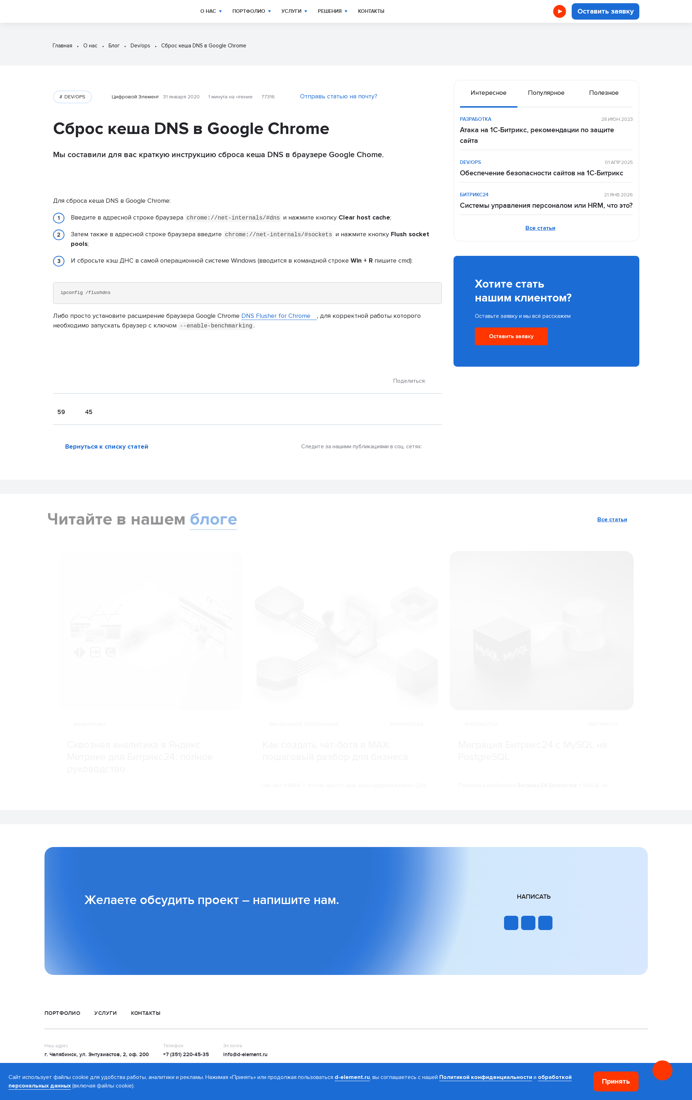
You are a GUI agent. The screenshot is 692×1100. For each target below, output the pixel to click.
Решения (320, 11)
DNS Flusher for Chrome (275, 316)
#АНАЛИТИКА (89, 734)
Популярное (546, 93)
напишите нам (294, 900)
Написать (534, 896)
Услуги (284, 11)
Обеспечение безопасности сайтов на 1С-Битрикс (541, 173)
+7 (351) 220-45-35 (186, 1054)
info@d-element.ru (245, 1054)
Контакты (360, 11)
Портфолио (243, 11)
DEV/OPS (74, 97)
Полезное (604, 93)
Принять (616, 1081)
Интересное (489, 93)
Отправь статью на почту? (338, 96)
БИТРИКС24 (474, 195)
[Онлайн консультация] (662, 1070)
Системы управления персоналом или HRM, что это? (546, 205)
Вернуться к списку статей (106, 446)
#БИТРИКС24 (603, 734)
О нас (206, 11)
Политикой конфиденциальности (485, 1077)
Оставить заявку (605, 11)
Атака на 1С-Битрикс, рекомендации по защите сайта (537, 135)
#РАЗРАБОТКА (406, 734)
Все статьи (540, 228)
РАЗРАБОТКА (475, 119)
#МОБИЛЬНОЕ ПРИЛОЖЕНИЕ (304, 734)
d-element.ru (352, 1077)
